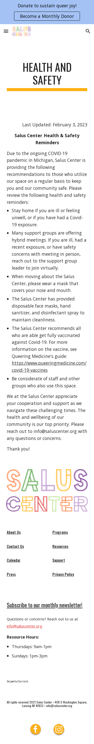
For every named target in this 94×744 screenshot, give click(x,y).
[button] (6, 31)
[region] (47, 12)
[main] (47, 75)
